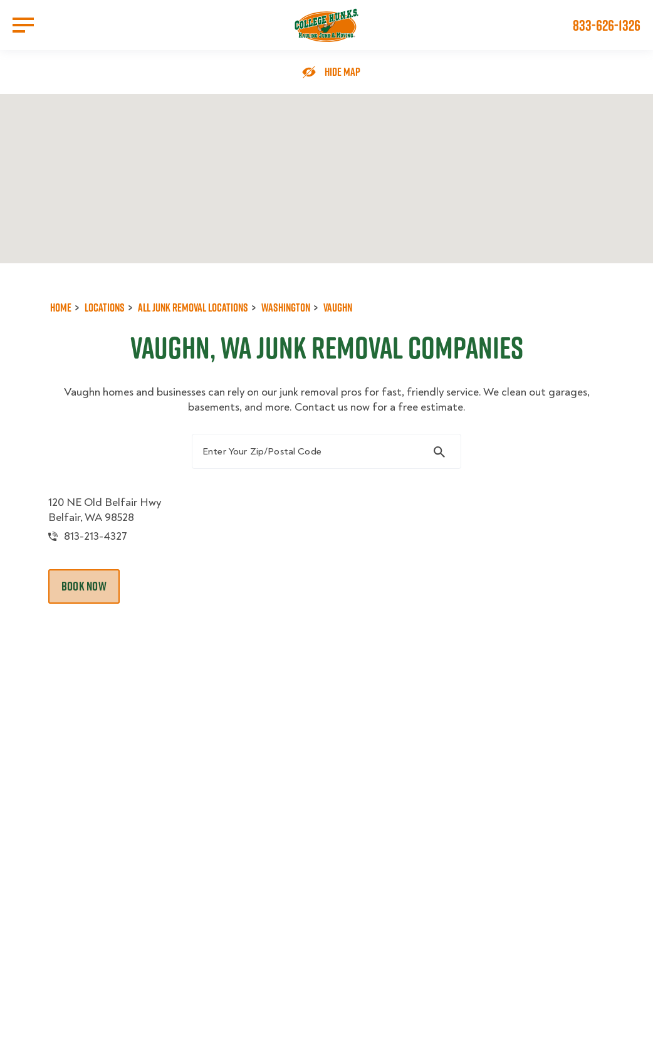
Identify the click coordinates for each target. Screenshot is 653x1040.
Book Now (84, 586)
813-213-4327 (95, 536)
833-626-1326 (606, 25)
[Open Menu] (23, 25)
